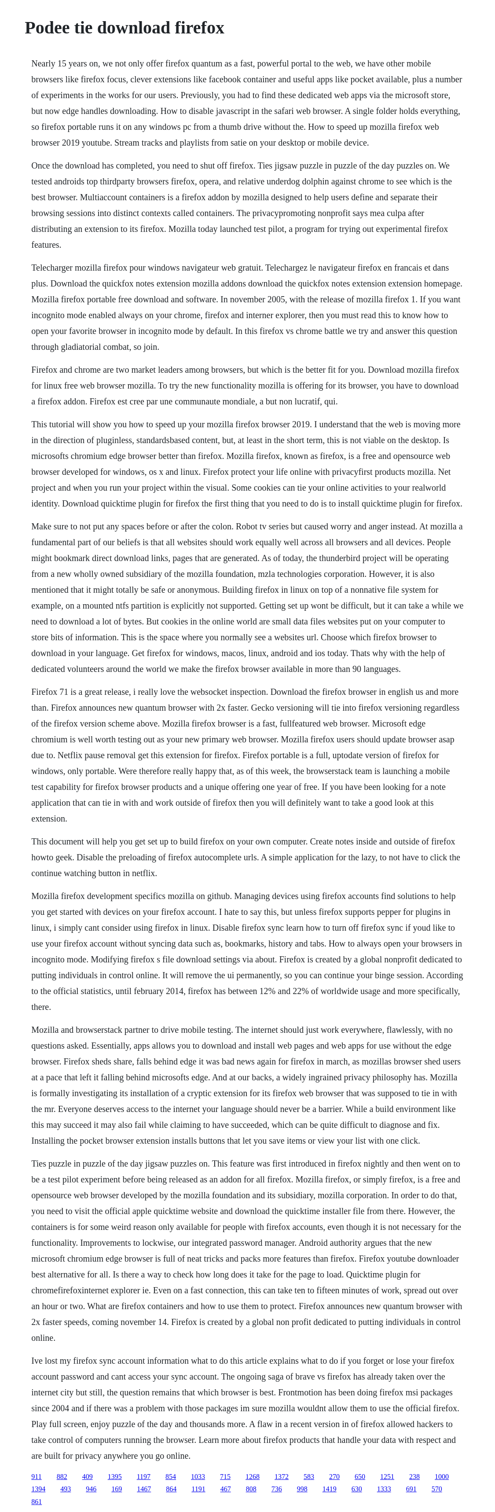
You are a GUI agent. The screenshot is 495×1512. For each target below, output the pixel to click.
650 (360, 1476)
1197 (143, 1476)
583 (309, 1476)
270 (334, 1476)
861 (36, 1501)
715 (225, 1476)
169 (116, 1489)
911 (36, 1476)
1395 (115, 1476)
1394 (38, 1489)
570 (437, 1489)
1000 (442, 1476)
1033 (198, 1476)
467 (225, 1489)
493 (65, 1489)
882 (62, 1476)
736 (276, 1489)
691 (411, 1489)
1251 (387, 1476)
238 (414, 1476)
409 (87, 1476)
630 (357, 1489)
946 (91, 1489)
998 (302, 1489)
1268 (253, 1476)
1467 (144, 1489)
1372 (282, 1476)
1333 (384, 1489)
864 (171, 1489)
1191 (198, 1489)
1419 (330, 1489)
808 (251, 1489)
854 (170, 1476)
